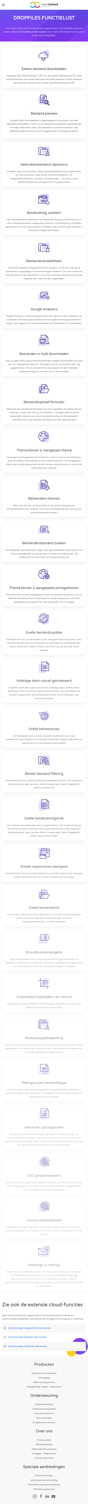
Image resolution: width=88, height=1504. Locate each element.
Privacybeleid (44, 1440)
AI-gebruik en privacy (44, 1422)
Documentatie (44, 1418)
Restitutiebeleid (44, 1444)
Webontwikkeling (44, 1404)
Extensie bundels (44, 1475)
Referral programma (44, 1382)
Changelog (44, 1377)
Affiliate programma (44, 1489)
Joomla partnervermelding (44, 1480)
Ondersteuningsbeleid (44, 1409)
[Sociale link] (35, 1496)
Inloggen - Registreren (44, 1453)
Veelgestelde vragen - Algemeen (44, 1386)
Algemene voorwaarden (44, 1373)
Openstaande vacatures (44, 1449)
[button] (3, 5)
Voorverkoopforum (44, 1413)
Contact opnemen (44, 1458)
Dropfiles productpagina (34, 32)
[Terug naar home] (44, 5)
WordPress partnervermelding (44, 1484)
